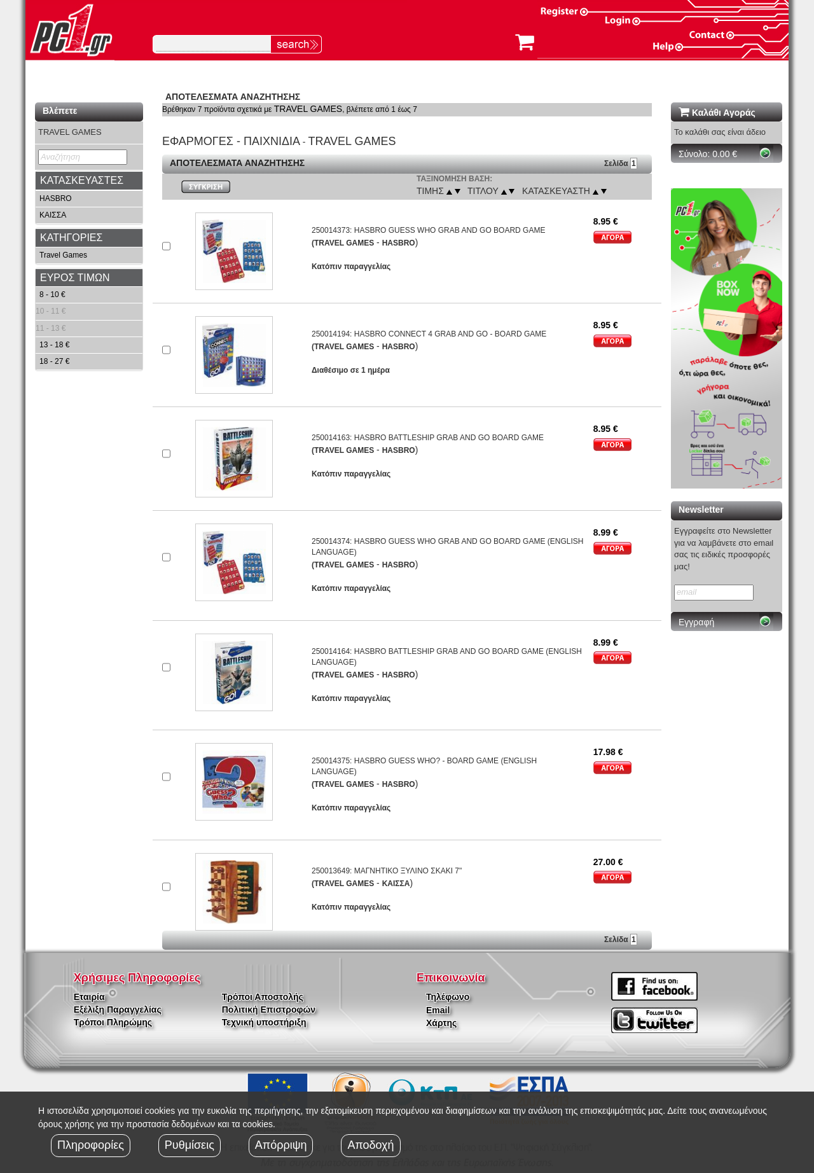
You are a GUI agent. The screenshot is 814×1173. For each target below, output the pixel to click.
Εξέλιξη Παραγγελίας (118, 1009)
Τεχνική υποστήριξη (264, 1022)
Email (438, 1010)
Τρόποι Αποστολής (262, 997)
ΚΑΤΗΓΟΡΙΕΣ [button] (71, 237)
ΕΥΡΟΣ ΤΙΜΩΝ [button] (75, 277)
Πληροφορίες (90, 1145)
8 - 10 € (52, 294)
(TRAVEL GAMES (343, 243)
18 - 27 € (54, 361)
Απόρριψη (281, 1145)
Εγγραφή (696, 622)
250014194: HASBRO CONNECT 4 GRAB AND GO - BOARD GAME (429, 334)
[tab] (89, 181)
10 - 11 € (51, 311)
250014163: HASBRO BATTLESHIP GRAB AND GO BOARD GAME (428, 437)
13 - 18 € (54, 344)
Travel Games (63, 255)
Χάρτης (441, 1023)
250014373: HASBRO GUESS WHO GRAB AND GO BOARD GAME (428, 230)
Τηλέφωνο (447, 997)
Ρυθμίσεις (189, 1145)
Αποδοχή (370, 1145)
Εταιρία (89, 997)
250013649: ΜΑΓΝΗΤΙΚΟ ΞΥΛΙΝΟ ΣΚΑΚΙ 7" (387, 870)
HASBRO (55, 198)
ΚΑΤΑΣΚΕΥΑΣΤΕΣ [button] (81, 180)
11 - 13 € (51, 328)
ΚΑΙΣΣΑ (52, 215)
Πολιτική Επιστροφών (268, 1009)
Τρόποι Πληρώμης (113, 1022)
